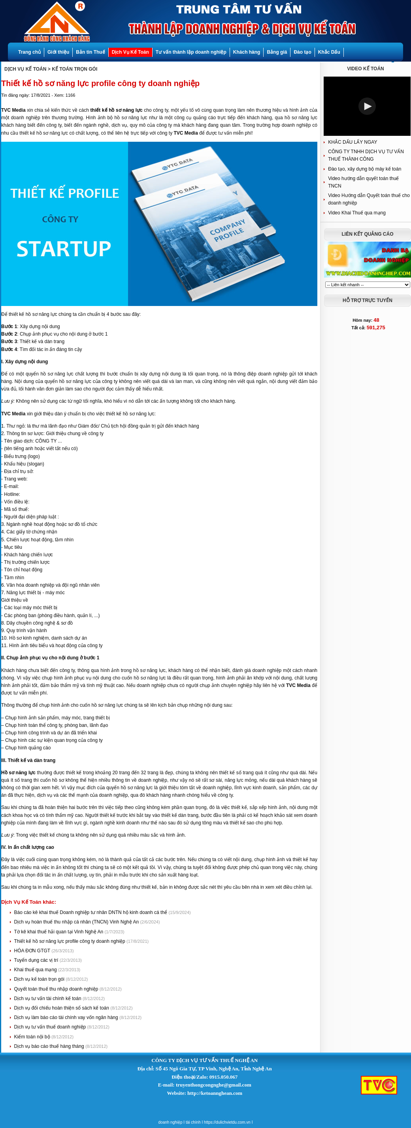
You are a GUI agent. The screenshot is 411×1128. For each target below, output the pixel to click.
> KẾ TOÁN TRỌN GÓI (72, 69)
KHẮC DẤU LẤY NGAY (352, 142)
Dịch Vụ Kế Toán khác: (28, 902)
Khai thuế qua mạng (36, 969)
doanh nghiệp (170, 1122)
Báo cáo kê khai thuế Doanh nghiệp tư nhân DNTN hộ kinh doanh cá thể (91, 912)
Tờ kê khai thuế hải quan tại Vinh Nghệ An (59, 932)
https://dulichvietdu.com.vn (227, 1122)
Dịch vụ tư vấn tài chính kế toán (48, 998)
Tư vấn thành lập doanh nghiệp (191, 52)
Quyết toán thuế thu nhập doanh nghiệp (57, 989)
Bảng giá (277, 52)
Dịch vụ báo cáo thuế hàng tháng (49, 1046)
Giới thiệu (58, 52)
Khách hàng (246, 52)
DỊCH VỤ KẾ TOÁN (25, 69)
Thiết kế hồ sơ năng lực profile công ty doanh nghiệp (70, 941)
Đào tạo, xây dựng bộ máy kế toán (364, 169)
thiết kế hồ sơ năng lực (116, 110)
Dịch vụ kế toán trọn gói (40, 979)
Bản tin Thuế (90, 52)
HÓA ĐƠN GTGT (33, 950)
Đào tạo (302, 52)
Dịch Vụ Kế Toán (130, 52)
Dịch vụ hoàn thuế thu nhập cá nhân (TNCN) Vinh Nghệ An (77, 922)
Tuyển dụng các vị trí (37, 960)
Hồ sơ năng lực (18, 772)
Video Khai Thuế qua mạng (357, 213)
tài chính (193, 1122)
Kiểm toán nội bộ (32, 1037)
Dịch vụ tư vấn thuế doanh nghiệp (50, 1027)
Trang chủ (29, 52)
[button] (367, 106)
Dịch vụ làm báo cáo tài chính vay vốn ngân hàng (67, 1017)
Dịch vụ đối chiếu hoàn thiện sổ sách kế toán (62, 1008)
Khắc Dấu (329, 52)
